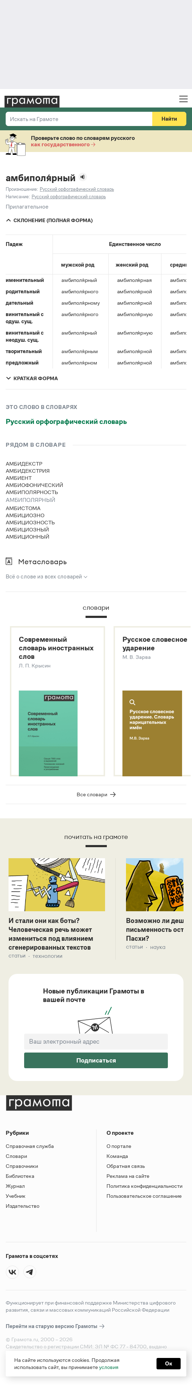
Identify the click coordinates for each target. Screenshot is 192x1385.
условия (109, 1367)
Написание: (18, 196)
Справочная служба (30, 1150)
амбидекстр (24, 464)
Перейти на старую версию (55, 1330)
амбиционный (27, 537)
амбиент (19, 478)
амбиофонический (34, 485)
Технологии (47, 959)
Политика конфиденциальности (144, 1189)
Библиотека (20, 1179)
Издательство (22, 1209)
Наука (157, 949)
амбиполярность (32, 492)
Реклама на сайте (127, 1179)
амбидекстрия (28, 471)
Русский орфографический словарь (66, 421)
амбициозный (27, 529)
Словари (16, 1159)
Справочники (22, 1169)
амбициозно (25, 515)
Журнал (15, 1189)
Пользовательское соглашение (144, 1199)
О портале (118, 1150)
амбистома (23, 508)
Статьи (17, 959)
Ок (168, 1363)
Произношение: (22, 189)
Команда (117, 1159)
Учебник (16, 1199)
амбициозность (30, 522)
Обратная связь (125, 1169)
